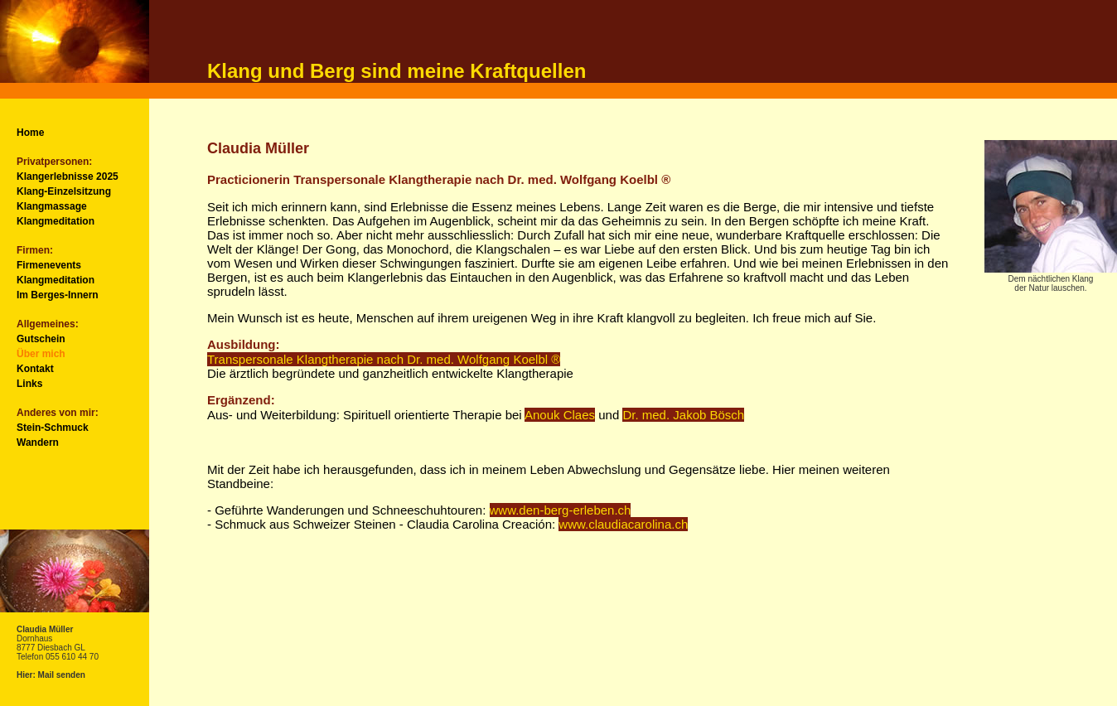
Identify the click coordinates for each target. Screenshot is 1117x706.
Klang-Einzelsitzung (64, 191)
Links (29, 383)
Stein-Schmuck (53, 427)
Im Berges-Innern (58, 295)
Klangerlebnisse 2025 (67, 176)
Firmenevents (49, 265)
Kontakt (35, 369)
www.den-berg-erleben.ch (560, 510)
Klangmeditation (55, 221)
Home (30, 132)
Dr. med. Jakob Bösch (683, 415)
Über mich (41, 354)
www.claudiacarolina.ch (623, 524)
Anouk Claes (560, 415)
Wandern (38, 442)
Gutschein (41, 339)
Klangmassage (52, 206)
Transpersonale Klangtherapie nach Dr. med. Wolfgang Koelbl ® (383, 359)
